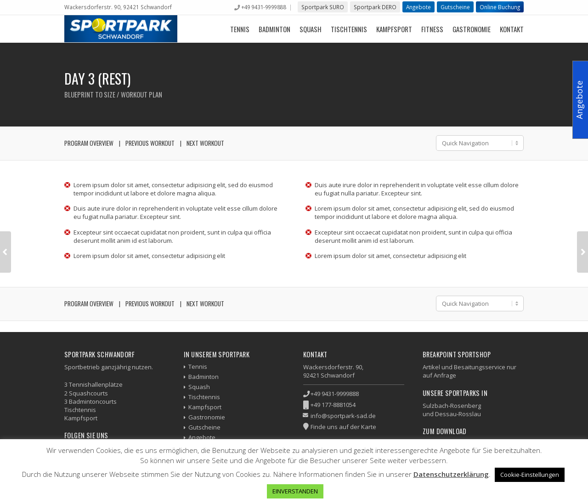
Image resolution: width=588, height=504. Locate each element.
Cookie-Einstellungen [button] (529, 474)
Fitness (432, 29)
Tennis (239, 29)
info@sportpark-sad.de (343, 416)
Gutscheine (455, 7)
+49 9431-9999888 (263, 7)
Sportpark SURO (322, 7)
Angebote (418, 7)
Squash (311, 29)
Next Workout (205, 143)
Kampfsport (394, 29)
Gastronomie (471, 29)
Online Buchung (500, 7)
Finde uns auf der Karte (343, 427)
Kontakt (512, 29)
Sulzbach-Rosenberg (452, 405)
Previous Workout (150, 143)
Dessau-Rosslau (458, 414)
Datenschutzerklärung (451, 474)
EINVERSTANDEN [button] (295, 491)
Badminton (274, 29)
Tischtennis (349, 29)
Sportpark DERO (375, 7)
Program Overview (88, 143)
